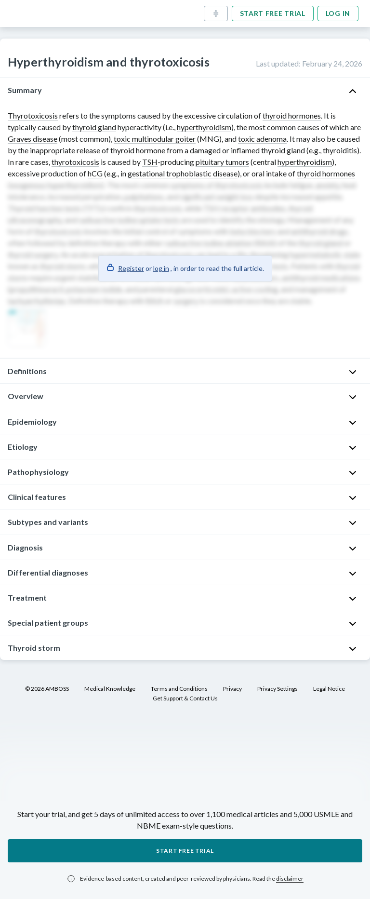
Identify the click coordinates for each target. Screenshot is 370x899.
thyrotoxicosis (75, 161)
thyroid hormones (292, 115)
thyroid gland (94, 127)
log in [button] (161, 268)
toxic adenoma (262, 138)
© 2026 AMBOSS (47, 688)
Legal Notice (329, 688)
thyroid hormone (137, 150)
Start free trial (272, 13)
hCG (95, 173)
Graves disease (32, 138)
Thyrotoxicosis (33, 115)
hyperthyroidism (204, 127)
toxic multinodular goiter (155, 138)
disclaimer (290, 878)
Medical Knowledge (109, 688)
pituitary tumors (222, 161)
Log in (338, 13)
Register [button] (131, 268)
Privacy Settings (277, 688)
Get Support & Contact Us (185, 698)
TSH (150, 161)
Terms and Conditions (179, 688)
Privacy (232, 688)
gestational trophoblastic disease (183, 173)
